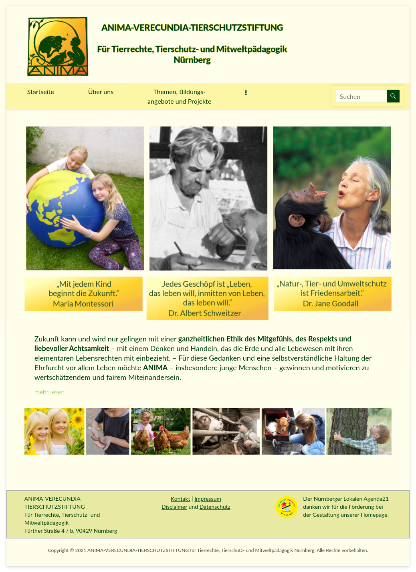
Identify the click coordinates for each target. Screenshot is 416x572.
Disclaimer (174, 506)
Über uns (100, 91)
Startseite (40, 91)
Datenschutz (215, 506)
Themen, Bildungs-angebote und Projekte (179, 96)
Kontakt (180, 498)
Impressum (207, 498)
